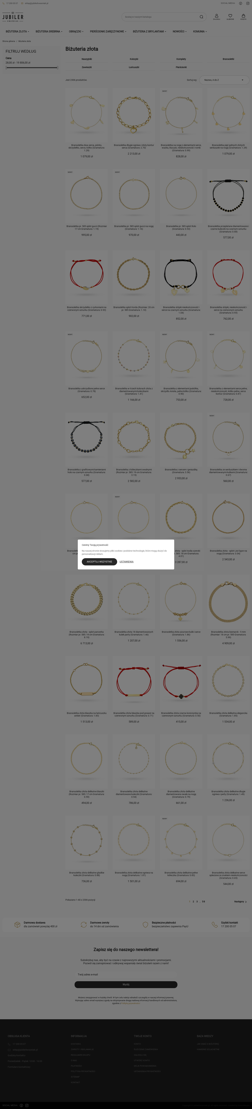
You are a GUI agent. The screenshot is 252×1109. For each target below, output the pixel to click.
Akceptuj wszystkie (99, 561)
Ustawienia (127, 561)
